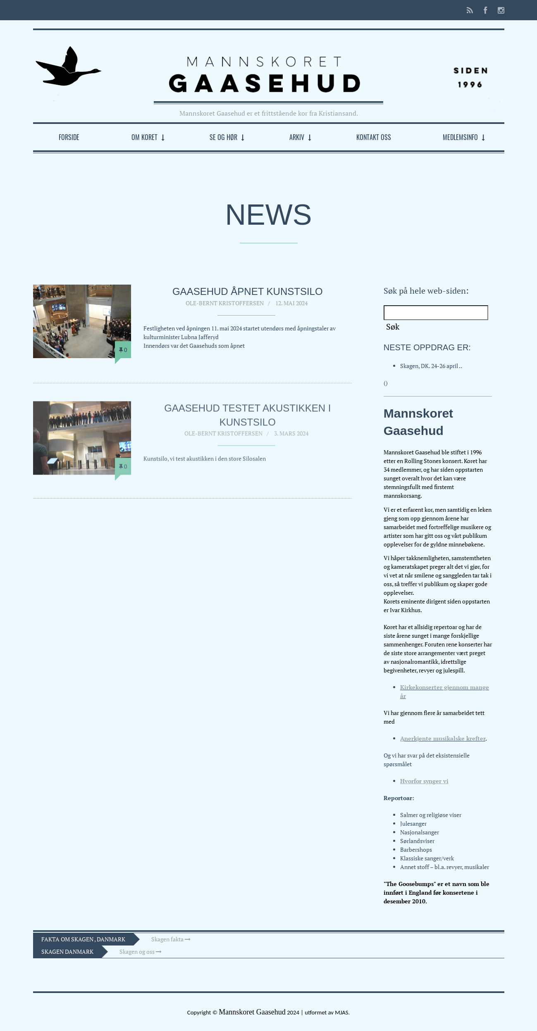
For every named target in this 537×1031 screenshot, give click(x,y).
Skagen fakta (171, 939)
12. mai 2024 (291, 303)
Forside (69, 137)
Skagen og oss (140, 951)
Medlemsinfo (460, 137)
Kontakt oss (373, 137)
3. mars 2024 (291, 436)
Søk (392, 326)
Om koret (144, 137)
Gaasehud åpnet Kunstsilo (247, 291)
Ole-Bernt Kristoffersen (225, 303)
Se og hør (223, 137)
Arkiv (296, 137)
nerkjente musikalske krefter (444, 738)
